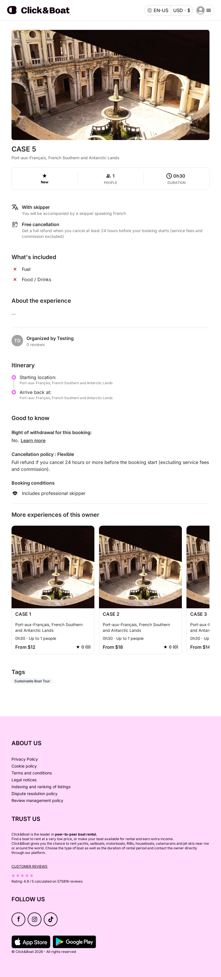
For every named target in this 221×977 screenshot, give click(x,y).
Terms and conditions (32, 772)
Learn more (33, 440)
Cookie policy (24, 766)
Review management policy (37, 800)
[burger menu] (204, 10)
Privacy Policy (25, 759)
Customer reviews (29, 866)
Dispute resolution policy (35, 793)
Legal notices (24, 779)
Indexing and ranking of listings (41, 786)
